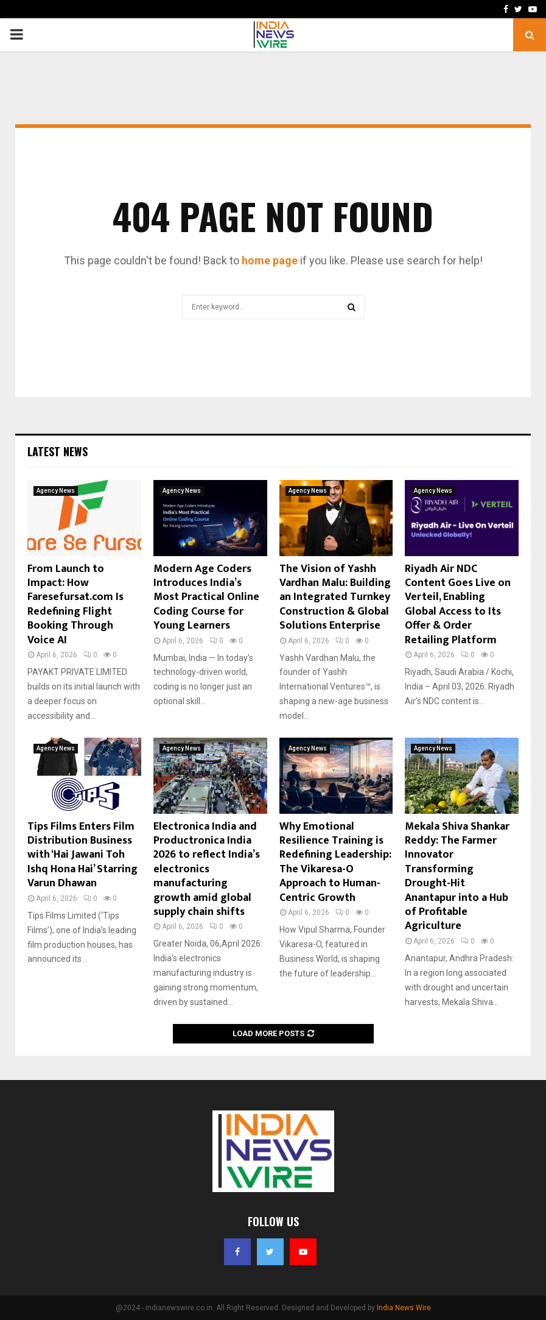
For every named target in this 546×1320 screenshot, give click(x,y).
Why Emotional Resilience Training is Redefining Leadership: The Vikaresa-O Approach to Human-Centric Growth (335, 862)
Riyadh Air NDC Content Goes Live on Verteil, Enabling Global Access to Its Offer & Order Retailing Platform (458, 604)
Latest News (57, 451)
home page (270, 260)
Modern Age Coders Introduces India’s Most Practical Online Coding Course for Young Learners (206, 597)
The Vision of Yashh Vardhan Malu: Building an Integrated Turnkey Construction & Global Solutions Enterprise (335, 597)
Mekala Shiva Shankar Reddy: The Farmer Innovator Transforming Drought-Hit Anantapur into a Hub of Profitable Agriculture (457, 876)
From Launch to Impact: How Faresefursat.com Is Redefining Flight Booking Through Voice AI (75, 604)
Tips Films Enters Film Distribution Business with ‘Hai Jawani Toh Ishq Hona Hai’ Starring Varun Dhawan (82, 855)
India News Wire (404, 1308)
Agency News (56, 490)
